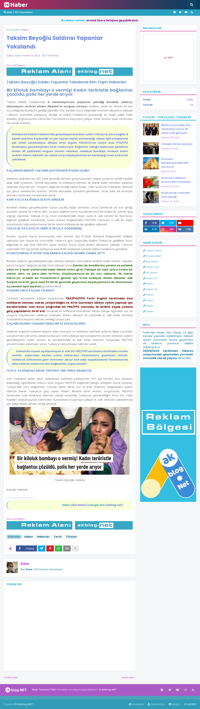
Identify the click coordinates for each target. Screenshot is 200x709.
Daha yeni (12, 677)
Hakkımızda (156, 704)
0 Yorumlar (52, 55)
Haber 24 (150, 278)
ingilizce (39, 697)
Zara (25, 563)
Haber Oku (151, 267)
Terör (58, 537)
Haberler (43, 537)
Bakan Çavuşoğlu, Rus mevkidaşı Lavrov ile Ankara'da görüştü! (175, 129)
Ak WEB (168, 57)
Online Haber (152, 250)
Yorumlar (183, 117)
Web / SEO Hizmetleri (18, 12)
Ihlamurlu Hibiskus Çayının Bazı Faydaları (176, 180)
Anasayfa (136, 704)
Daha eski (128, 677)
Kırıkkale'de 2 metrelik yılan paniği (175, 195)
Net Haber (150, 261)
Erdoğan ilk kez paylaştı (177, 144)
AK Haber (150, 272)
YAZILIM (168, 105)
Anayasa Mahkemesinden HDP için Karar (175, 163)
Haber (25, 29)
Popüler (149, 117)
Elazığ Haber (152, 256)
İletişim (174, 704)
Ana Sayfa (13, 29)
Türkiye (71, 537)
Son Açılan (166, 117)
